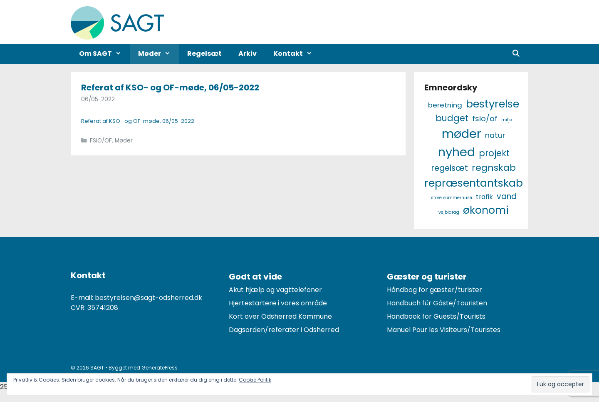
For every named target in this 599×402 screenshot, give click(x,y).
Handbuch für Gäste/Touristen (437, 303)
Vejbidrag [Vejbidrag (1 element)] (448, 212)
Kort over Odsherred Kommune (280, 316)
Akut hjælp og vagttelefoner (275, 290)
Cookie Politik (255, 379)
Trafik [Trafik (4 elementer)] (484, 196)
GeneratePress (159, 367)
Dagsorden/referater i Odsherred (284, 330)
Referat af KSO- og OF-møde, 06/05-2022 (170, 87)
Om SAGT (104, 54)
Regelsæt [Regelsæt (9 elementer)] (449, 168)
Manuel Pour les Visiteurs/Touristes (443, 330)
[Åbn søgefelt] (515, 54)
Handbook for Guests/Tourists (436, 316)
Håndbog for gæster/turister (434, 290)
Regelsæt (204, 53)
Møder (158, 54)
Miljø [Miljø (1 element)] (506, 120)
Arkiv (247, 53)
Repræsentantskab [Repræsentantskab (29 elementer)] (473, 182)
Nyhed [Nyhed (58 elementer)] (456, 151)
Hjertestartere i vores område (278, 303)
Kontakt (297, 54)
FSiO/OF (101, 141)
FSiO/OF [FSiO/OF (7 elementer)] (485, 118)
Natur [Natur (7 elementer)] (495, 135)
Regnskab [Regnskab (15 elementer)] (494, 167)
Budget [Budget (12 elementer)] (452, 118)
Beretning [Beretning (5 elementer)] (445, 105)
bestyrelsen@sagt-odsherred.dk (148, 297)
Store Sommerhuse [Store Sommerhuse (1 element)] (451, 198)
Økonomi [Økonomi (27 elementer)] (486, 210)
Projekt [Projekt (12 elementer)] (494, 153)
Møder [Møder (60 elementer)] (461, 133)
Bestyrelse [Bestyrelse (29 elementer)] (492, 103)
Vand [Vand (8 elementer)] (507, 196)
